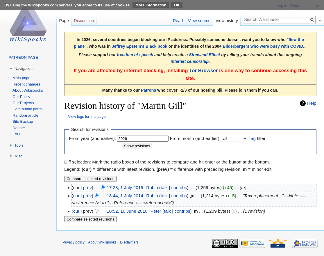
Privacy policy (74, 242)
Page (64, 20)
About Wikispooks (27, 90)
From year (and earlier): (92, 138)
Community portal (27, 109)
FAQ (16, 134)
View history (227, 20)
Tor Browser (203, 70)
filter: (257, 138)
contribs (179, 187)
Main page (21, 78)
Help (311, 103)
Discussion (84, 20)
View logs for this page (87, 116)
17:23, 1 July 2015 (125, 187)
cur (76, 195)
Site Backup (22, 121)
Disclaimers (129, 242)
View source (199, 20)
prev (87, 187)
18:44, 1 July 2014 (125, 195)
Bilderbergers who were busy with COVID (263, 46)
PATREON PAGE (23, 57)
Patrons (148, 90)
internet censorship (190, 61)
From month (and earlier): (195, 138)
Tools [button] (19, 145)
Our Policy (21, 97)
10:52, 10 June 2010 (127, 211)
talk (164, 187)
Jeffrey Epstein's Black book (139, 46)
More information (150, 5)
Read (178, 20)
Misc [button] (18, 156)
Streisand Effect (204, 54)
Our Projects (23, 103)
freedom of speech (135, 54)
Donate (18, 128)
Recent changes (26, 84)
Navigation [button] (24, 68)
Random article (25, 115)
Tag (252, 138)
